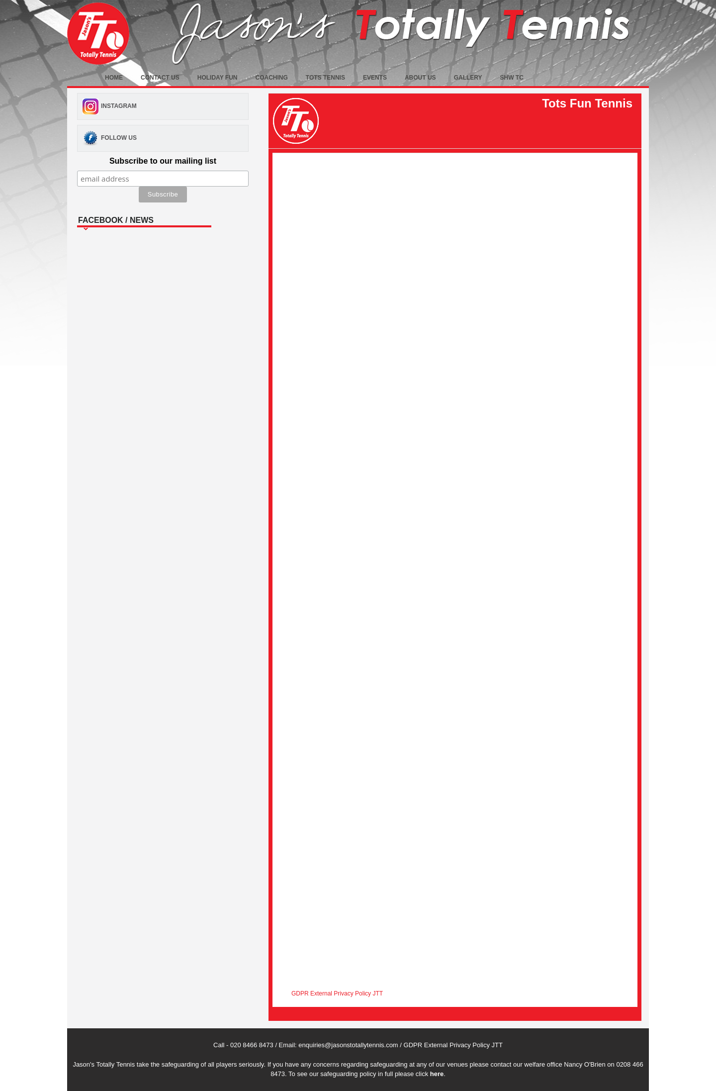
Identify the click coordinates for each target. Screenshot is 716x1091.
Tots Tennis (325, 77)
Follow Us (119, 137)
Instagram (119, 105)
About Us (420, 77)
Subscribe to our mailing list (162, 161)
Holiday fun (217, 77)
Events (375, 77)
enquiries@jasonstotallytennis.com (348, 1045)
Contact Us (160, 77)
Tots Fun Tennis (587, 103)
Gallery (468, 77)
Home (114, 77)
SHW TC (512, 77)
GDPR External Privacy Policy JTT (337, 993)
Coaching (271, 77)
